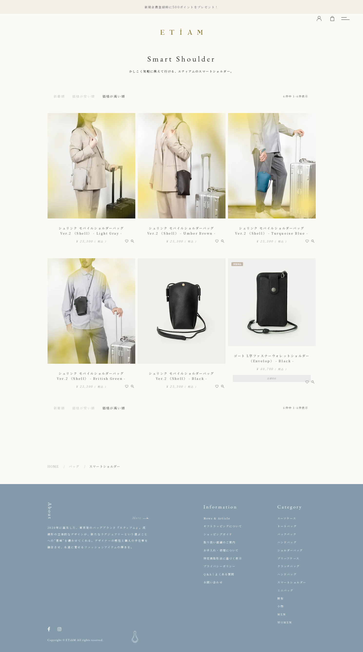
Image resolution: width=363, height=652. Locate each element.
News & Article (217, 518)
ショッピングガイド (218, 534)
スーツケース (286, 518)
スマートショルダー (291, 582)
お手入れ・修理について (221, 550)
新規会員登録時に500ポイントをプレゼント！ (182, 7)
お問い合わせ (213, 582)
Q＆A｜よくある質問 (219, 574)
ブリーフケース (288, 558)
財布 (280, 598)
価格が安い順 (83, 96)
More (136, 518)
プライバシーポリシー (220, 566)
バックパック (286, 534)
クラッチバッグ (288, 566)
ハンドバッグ (287, 542)
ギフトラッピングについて (223, 526)
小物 (280, 606)
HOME (53, 466)
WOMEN (284, 622)
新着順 (59, 96)
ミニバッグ (285, 590)
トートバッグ (287, 526)
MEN (281, 614)
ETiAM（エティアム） (182, 32)
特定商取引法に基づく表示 (223, 558)
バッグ (74, 466)
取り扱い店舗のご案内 (220, 542)
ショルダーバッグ (290, 550)
